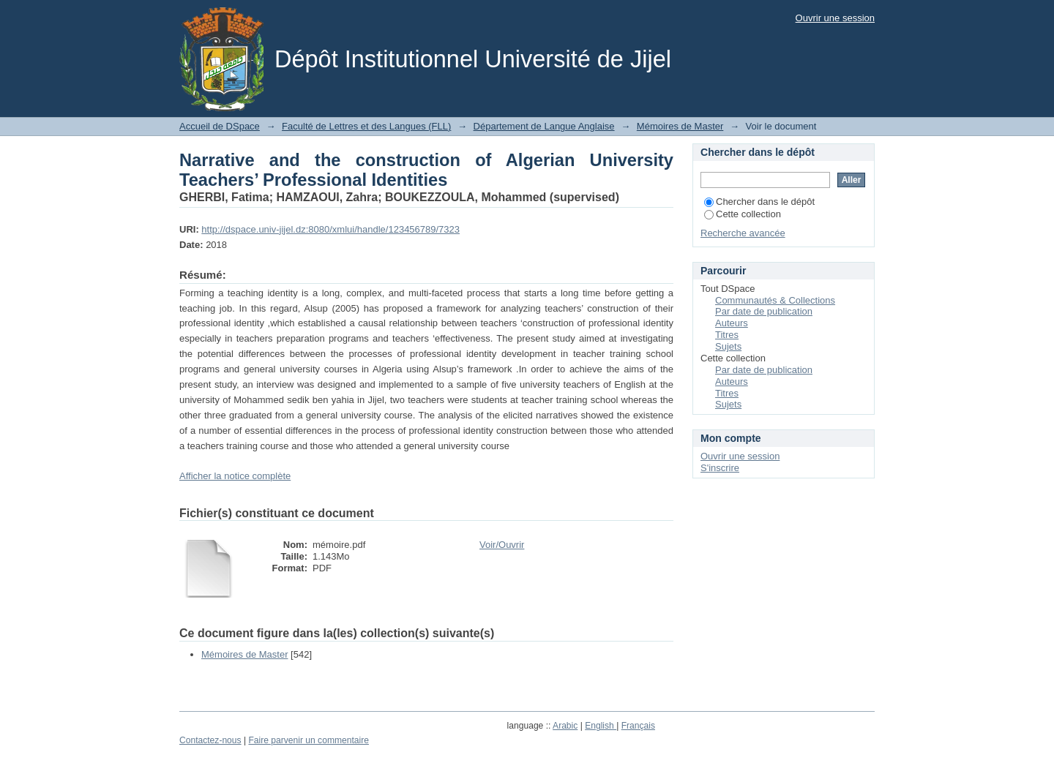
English (600, 726)
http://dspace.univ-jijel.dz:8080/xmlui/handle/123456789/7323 (330, 229)
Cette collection (742, 213)
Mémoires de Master (680, 126)
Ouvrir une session (835, 17)
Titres (727, 334)
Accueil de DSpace (219, 126)
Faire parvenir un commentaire (308, 740)
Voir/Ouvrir (501, 544)
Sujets (728, 346)
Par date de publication (763, 311)
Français (638, 726)
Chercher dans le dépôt (759, 201)
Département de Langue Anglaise (544, 126)
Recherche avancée (742, 233)
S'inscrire (719, 467)
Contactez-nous (210, 740)
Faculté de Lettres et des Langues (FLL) (366, 126)
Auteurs (731, 322)
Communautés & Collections (775, 300)
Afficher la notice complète (235, 475)
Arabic (565, 726)
